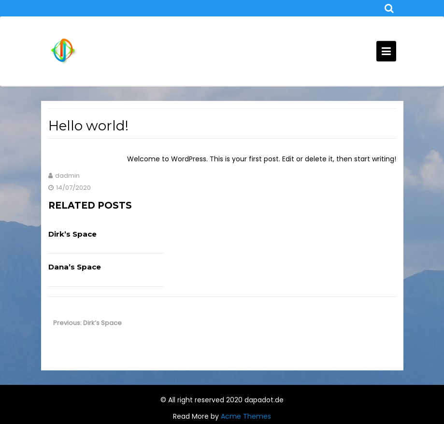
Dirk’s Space (72, 234)
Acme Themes (246, 416)
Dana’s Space (74, 266)
